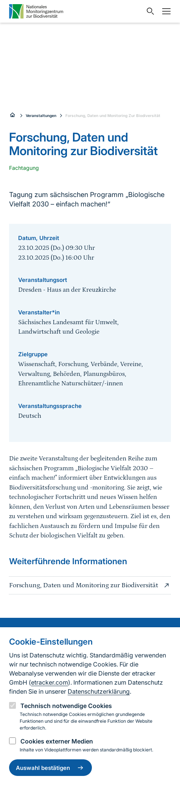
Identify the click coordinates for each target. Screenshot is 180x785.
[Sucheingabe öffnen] (148, 11)
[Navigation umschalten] (164, 11)
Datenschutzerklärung (99, 691)
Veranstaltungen (41, 115)
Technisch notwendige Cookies (66, 706)
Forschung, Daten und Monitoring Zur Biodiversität (112, 115)
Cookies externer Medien (56, 741)
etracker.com (49, 682)
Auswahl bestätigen (50, 767)
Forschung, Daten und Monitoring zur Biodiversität (90, 585)
